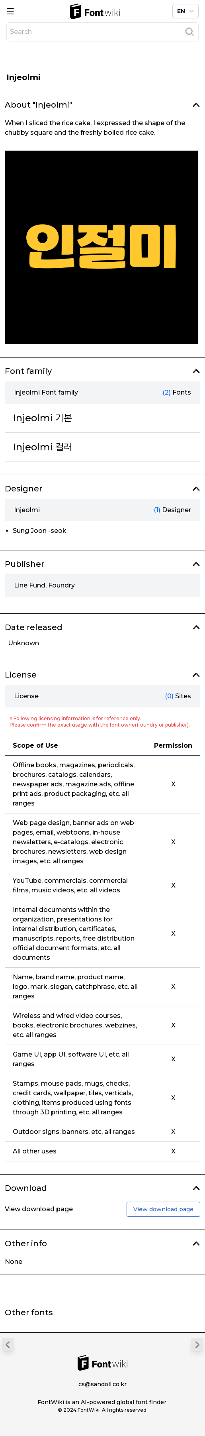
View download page (163, 1209)
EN (186, 11)
